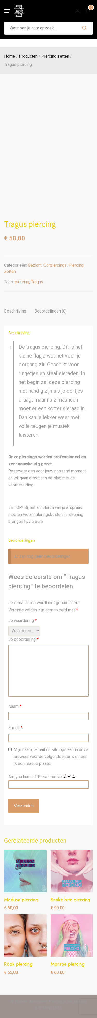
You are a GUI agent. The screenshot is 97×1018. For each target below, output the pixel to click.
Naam (14, 706)
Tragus (37, 281)
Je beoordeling (23, 639)
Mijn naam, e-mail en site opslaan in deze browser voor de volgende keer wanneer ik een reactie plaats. (51, 756)
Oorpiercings (55, 265)
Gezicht (35, 265)
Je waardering (22, 620)
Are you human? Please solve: (48, 781)
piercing (22, 281)
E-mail (15, 727)
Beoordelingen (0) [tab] (50, 311)
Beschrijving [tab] (15, 311)
